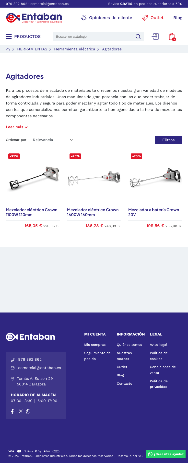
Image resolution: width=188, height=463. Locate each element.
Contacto (124, 383)
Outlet (122, 367)
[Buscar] (137, 36)
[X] (21, 411)
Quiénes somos (129, 345)
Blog (120, 375)
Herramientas (32, 49)
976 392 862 (16, 4)
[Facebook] (12, 411)
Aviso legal (158, 345)
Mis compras (95, 345)
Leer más (17, 127)
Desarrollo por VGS (130, 456)
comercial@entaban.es (49, 4)
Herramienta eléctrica (74, 49)
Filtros (168, 140)
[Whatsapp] (28, 411)
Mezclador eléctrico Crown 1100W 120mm (31, 212)
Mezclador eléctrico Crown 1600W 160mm (92, 212)
